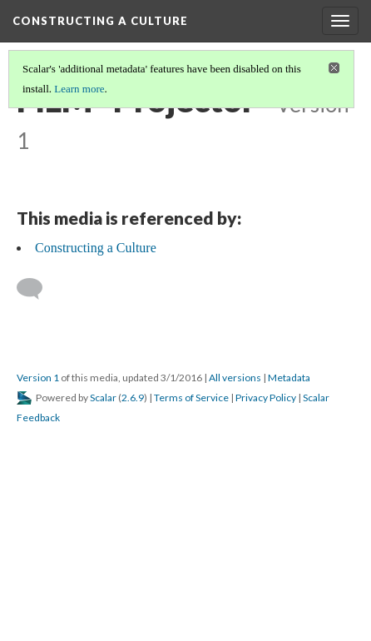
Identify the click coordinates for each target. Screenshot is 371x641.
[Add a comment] (37, 289)
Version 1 (38, 377)
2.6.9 (132, 397)
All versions (235, 377)
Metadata (289, 377)
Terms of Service (191, 397)
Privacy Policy (265, 397)
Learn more (79, 88)
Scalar (103, 397)
